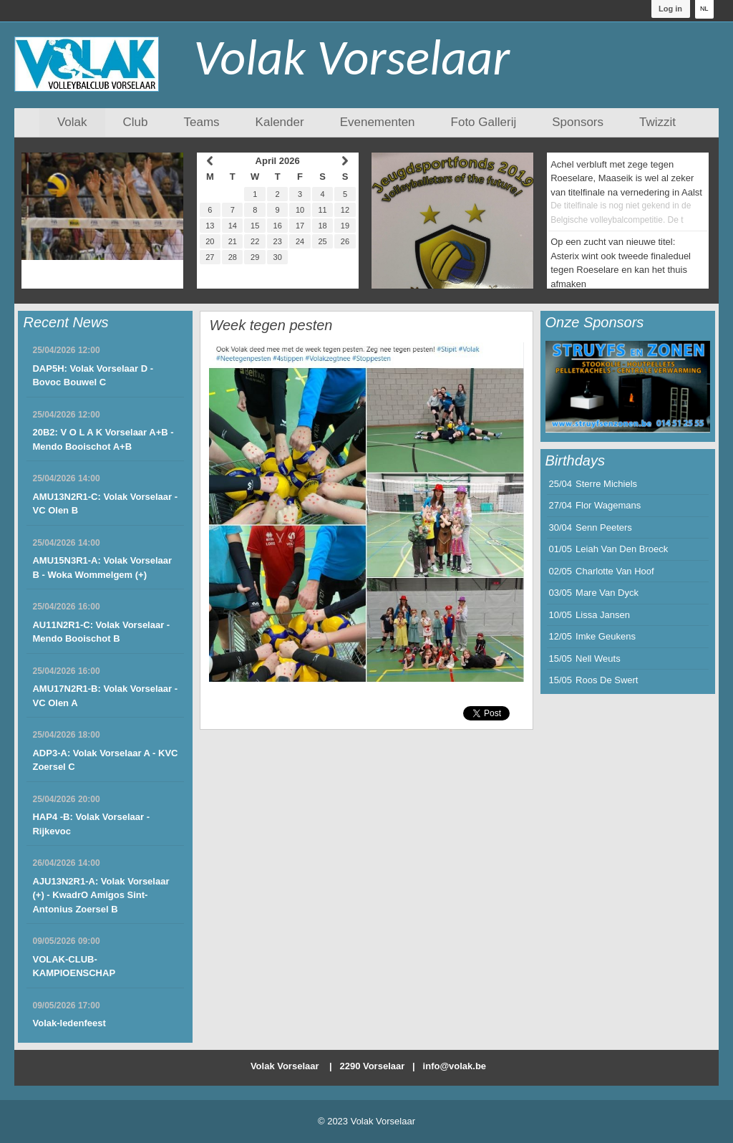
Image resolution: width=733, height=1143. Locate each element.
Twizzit (657, 122)
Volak (72, 122)
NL (704, 8)
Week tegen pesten (270, 325)
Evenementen (377, 122)
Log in (670, 8)
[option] (627, 386)
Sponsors (577, 122)
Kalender (280, 122)
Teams (202, 122)
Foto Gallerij (484, 122)
